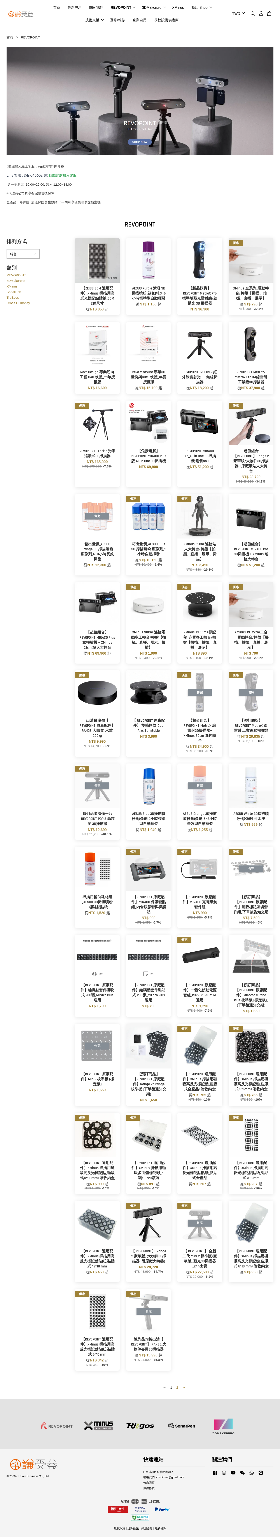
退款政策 (133, 1530)
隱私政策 (119, 1530)
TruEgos (13, 299)
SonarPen (14, 293)
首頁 (56, 8)
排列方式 (17, 243)
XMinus (178, 8)
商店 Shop (201, 8)
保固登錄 (146, 1530)
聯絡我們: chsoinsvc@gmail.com (163, 1479)
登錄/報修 (117, 21)
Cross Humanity (18, 305)
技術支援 (94, 21)
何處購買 (149, 1484)
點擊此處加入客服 (63, 177)
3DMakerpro (154, 8)
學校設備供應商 (166, 21)
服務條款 (149, 1490)
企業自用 (140, 21)
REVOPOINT (123, 8)
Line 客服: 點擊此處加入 (158, 1473)
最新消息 (75, 8)
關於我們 (96, 8)
